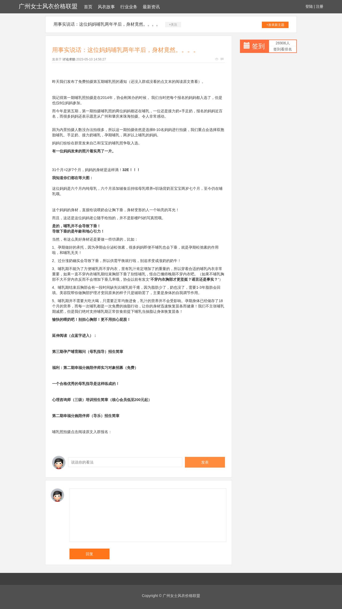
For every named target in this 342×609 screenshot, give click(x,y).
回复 (89, 554)
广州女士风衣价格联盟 (48, 6)
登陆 (309, 6)
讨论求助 (69, 59)
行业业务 (128, 7)
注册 (319, 6)
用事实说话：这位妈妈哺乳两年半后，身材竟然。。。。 (106, 24)
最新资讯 (151, 7)
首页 (88, 7)
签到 (258, 46)
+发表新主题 (275, 25)
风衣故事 (106, 7)
